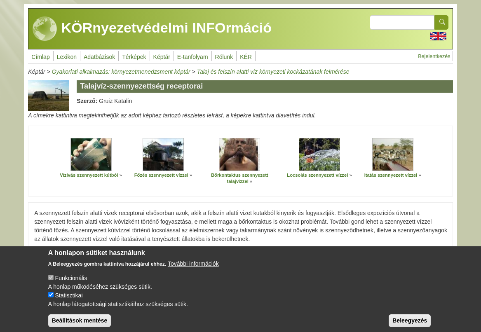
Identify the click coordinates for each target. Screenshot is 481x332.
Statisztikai (69, 301)
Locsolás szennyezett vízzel (317, 175)
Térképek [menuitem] (134, 57)
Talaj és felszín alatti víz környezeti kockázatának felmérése (273, 71)
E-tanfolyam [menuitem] (192, 57)
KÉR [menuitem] (246, 57)
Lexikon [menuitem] (67, 57)
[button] (91, 154)
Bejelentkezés (434, 56)
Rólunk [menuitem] (224, 57)
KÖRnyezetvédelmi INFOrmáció (152, 28)
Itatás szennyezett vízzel (391, 175)
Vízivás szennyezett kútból (89, 175)
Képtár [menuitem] (161, 57)
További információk (193, 269)
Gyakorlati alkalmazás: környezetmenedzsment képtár (121, 71)
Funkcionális (71, 284)
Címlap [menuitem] (40, 57)
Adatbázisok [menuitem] (99, 57)
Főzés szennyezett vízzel (161, 175)
